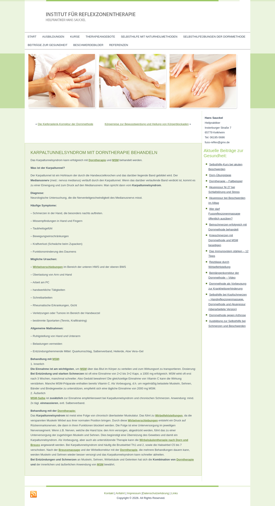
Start (32, 36)
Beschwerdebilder (88, 45)
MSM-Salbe (38, 398)
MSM (115, 160)
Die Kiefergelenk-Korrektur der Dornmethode (65, 124)
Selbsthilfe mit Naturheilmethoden (149, 36)
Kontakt (109, 493)
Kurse (75, 36)
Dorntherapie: (67, 410)
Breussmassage (69, 449)
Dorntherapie (97, 160)
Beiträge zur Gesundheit (47, 45)
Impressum (134, 493)
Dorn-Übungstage (220, 175)
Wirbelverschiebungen (48, 266)
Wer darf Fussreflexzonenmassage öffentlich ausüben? (224, 213)
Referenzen (118, 45)
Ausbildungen (53, 36)
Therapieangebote (100, 36)
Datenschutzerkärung (156, 493)
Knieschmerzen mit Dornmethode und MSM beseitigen (223, 240)
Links (174, 493)
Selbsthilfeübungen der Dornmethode (214, 36)
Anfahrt (120, 493)
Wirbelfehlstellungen (169, 415)
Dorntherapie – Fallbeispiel (226, 181)
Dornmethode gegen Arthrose (227, 315)
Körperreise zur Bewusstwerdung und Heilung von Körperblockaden (147, 124)
